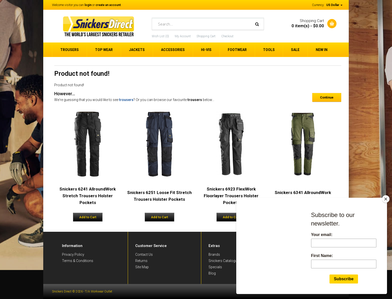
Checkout (227, 36)
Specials (215, 267)
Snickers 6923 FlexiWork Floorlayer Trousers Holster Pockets (231, 195)
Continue (327, 97)
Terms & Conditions (77, 261)
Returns (141, 261)
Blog (212, 273)
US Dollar (334, 5)
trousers (126, 100)
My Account (183, 36)
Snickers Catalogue (223, 261)
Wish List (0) (160, 36)
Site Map (142, 267)
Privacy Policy (73, 254)
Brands (214, 254)
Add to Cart (87, 217)
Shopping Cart (206, 36)
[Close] (386, 199)
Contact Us (144, 254)
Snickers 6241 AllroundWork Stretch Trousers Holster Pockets (88, 195)
